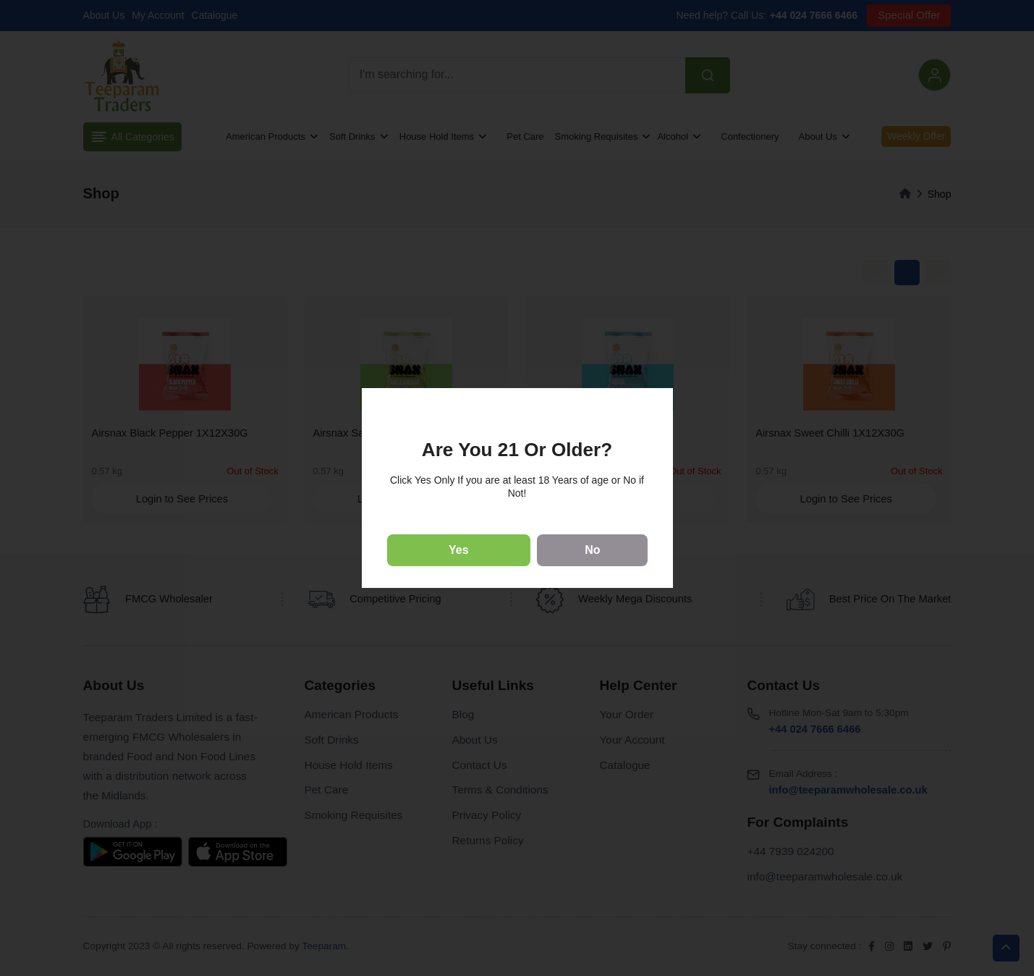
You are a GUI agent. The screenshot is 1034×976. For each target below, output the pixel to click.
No (592, 550)
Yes (459, 550)
